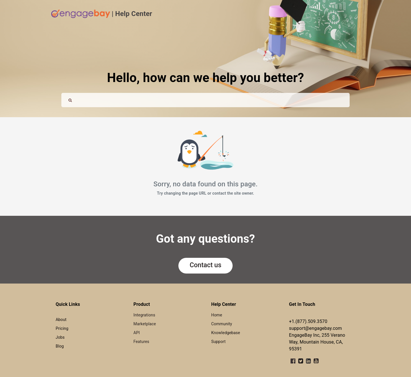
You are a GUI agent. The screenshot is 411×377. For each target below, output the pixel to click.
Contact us (205, 265)
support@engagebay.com (315, 328)
